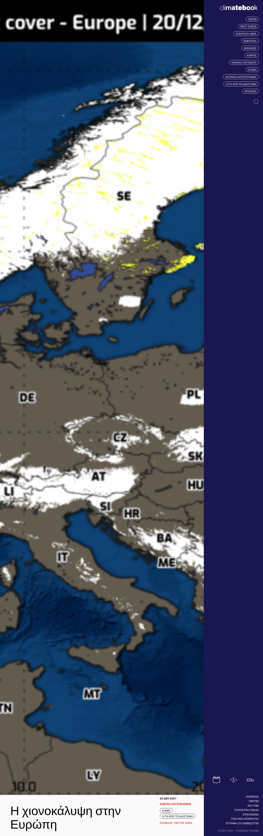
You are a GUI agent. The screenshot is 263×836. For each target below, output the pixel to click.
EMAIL (189, 823)
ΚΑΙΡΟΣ (252, 55)
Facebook (252, 796)
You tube (253, 805)
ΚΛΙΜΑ (252, 70)
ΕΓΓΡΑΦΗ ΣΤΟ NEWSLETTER (242, 823)
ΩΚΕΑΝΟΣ (250, 48)
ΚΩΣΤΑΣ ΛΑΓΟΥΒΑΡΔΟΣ (175, 804)
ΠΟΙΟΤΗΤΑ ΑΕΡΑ (246, 34)
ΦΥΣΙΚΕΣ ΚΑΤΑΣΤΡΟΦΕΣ (241, 77)
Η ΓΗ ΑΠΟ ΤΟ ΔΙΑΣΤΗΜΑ (241, 84)
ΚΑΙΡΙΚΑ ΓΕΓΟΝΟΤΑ (244, 62)
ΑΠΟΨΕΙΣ (251, 91)
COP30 (252, 19)
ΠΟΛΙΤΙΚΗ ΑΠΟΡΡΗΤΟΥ (245, 819)
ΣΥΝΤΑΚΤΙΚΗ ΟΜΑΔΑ (246, 810)
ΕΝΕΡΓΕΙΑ (250, 41)
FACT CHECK (248, 26)
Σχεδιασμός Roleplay (247, 830)
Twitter (254, 801)
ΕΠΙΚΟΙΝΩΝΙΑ (251, 814)
